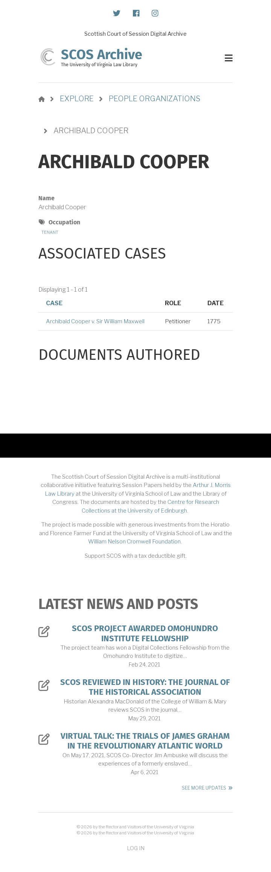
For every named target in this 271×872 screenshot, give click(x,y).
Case (54, 303)
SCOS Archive (101, 54)
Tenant (49, 232)
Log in (136, 848)
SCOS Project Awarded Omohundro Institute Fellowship (145, 633)
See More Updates (204, 788)
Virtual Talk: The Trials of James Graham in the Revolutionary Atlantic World (145, 741)
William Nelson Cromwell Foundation (134, 541)
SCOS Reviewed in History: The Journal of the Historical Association (145, 687)
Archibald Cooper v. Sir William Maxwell (95, 321)
